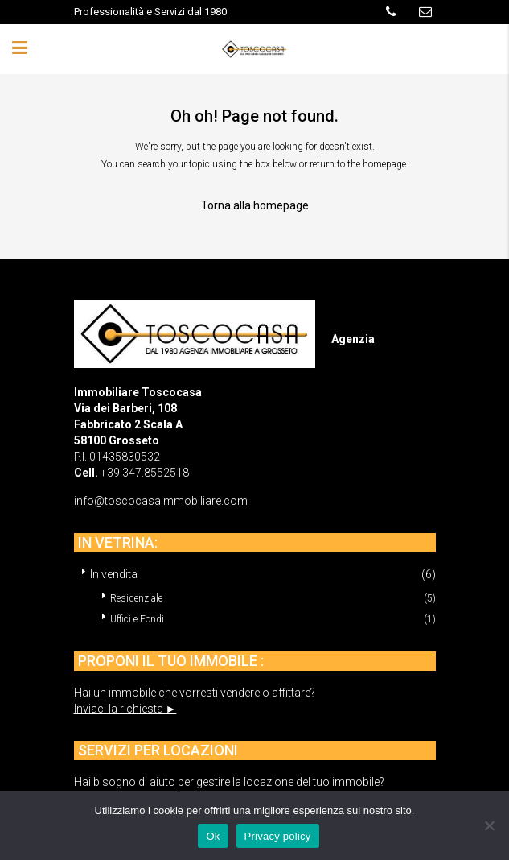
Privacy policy (277, 836)
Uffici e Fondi (137, 619)
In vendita (114, 574)
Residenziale (136, 598)
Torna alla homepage (255, 205)
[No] (489, 825)
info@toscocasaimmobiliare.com (161, 500)
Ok (213, 836)
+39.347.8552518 (145, 472)
